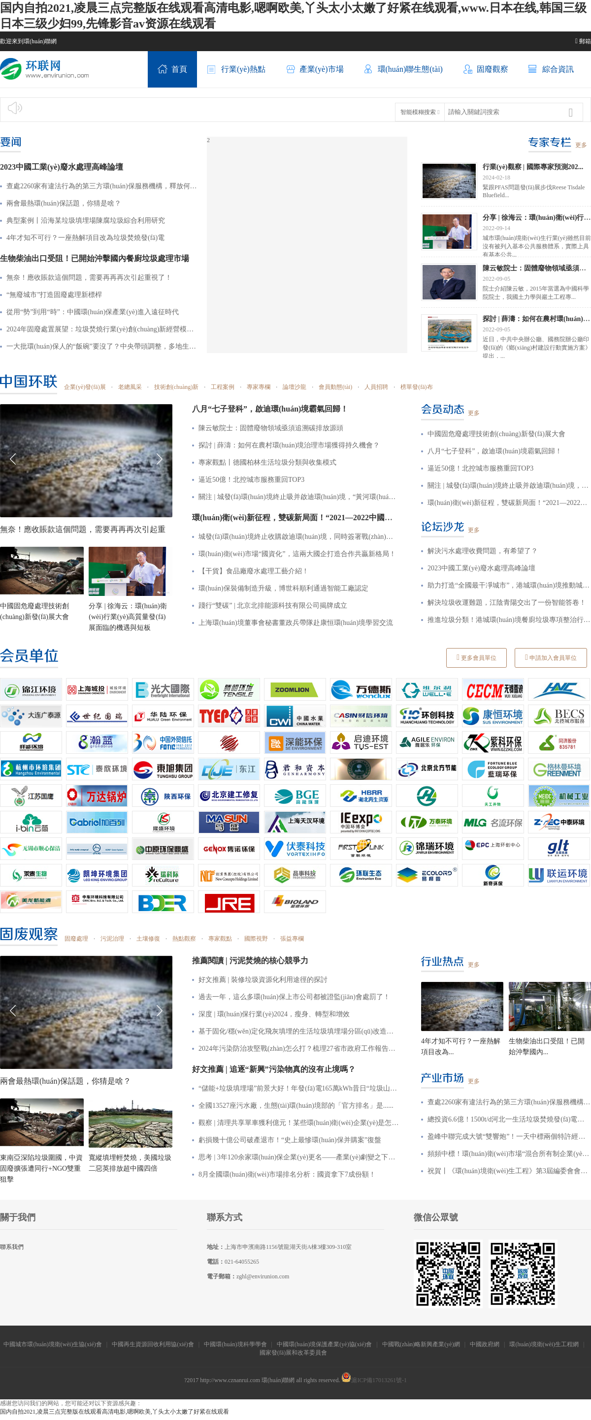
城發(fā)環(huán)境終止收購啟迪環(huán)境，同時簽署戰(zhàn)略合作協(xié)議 (298, 536)
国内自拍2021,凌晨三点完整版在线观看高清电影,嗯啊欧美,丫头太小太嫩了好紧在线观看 (114, 1411)
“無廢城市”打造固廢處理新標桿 (54, 294)
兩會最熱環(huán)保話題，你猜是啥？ (63, 203)
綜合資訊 (551, 69)
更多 (581, 145)
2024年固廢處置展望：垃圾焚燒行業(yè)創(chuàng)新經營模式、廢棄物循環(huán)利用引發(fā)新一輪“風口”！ (101, 329)
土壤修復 (148, 938)
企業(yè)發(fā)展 (85, 387)
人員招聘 (376, 387)
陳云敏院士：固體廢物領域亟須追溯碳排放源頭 (270, 428)
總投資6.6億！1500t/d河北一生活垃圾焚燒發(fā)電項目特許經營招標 (509, 1119)
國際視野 (256, 938)
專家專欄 (258, 387)
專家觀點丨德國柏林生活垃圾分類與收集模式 (267, 462)
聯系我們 (12, 1246)
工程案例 (222, 387)
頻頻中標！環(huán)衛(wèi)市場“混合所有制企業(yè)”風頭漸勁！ (509, 1153)
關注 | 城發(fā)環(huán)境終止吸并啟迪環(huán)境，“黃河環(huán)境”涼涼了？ (298, 497)
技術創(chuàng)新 (176, 387)
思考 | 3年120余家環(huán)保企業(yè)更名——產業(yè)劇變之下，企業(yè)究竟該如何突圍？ (298, 1157)
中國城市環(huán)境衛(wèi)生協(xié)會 (52, 1344)
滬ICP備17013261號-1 (374, 1380)
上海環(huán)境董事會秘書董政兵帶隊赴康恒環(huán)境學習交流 (295, 622)
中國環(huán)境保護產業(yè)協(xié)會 (324, 1344)
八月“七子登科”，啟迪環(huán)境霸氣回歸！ (270, 409)
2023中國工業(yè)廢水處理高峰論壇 (61, 167)
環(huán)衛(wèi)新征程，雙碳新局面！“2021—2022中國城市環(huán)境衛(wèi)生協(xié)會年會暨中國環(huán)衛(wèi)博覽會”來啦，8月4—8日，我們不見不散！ (509, 502)
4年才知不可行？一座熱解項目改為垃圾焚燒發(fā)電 (85, 237)
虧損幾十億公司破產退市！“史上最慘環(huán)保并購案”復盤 (289, 1140)
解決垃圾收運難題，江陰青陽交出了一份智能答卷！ (506, 602)
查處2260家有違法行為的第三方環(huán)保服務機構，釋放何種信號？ (509, 1102)
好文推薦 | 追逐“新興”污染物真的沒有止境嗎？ (274, 1069)
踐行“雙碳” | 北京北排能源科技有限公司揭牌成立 (272, 605)
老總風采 (130, 387)
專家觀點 (220, 938)
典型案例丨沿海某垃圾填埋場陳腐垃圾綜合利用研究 (85, 220)
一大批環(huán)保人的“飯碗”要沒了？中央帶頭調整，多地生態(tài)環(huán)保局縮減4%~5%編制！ (101, 346)
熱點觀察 (184, 938)
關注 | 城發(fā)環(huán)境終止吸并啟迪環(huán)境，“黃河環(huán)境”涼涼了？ (509, 485)
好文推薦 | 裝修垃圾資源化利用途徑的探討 (263, 979)
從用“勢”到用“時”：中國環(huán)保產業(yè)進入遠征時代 (92, 312)
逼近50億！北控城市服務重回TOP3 (480, 468)
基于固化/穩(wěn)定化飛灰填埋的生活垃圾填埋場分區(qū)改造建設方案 (298, 1031)
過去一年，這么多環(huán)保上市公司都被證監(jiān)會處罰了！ (294, 997)
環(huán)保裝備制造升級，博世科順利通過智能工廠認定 (283, 588)
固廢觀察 (485, 69)
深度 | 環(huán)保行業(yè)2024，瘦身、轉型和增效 (274, 1014)
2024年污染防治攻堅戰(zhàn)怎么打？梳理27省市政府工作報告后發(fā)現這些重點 (298, 1048)
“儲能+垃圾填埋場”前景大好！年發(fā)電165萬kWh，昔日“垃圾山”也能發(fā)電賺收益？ (298, 1088)
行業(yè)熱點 (236, 69)
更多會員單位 (476, 657)
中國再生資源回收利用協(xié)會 (153, 1344)
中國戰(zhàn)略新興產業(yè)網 (421, 1344)
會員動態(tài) (335, 387)
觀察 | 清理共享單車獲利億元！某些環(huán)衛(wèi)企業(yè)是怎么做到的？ (298, 1122)
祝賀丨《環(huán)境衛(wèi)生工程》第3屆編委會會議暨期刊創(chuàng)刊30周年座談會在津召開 (509, 1171)
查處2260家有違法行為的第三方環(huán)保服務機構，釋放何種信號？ (101, 186)
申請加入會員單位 (551, 657)
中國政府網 (484, 1344)
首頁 (172, 69)
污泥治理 (112, 938)
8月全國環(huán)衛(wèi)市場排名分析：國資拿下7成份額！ (287, 1174)
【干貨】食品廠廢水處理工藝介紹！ (253, 571)
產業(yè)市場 (315, 69)
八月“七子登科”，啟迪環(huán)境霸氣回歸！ (494, 451)
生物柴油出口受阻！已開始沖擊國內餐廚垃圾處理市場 (94, 258)
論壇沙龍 (294, 387)
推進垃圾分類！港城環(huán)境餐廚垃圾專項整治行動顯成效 (509, 619)
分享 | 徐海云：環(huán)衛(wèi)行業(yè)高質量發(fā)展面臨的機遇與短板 (127, 616)
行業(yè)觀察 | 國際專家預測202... (533, 167)
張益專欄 (292, 938)
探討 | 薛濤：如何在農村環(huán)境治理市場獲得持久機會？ (289, 445)
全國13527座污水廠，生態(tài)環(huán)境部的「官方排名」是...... (296, 1105)
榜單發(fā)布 (416, 387)
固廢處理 (76, 938)
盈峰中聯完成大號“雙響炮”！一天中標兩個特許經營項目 (509, 1136)
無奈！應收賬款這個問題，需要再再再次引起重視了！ (89, 277)
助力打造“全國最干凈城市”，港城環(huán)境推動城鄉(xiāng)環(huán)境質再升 (509, 585)
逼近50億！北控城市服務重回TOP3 (251, 479)
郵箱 (583, 41)
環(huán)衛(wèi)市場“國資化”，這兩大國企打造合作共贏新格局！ (297, 554)
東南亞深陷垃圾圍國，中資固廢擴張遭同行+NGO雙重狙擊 (41, 1168)
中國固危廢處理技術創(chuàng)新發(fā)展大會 (496, 434)
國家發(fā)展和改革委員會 (294, 1352)
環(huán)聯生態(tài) (403, 69)
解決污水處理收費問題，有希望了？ (482, 551)
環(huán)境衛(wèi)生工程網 (544, 1344)
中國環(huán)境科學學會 (235, 1344)
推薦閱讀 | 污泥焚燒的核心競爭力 (250, 960)
